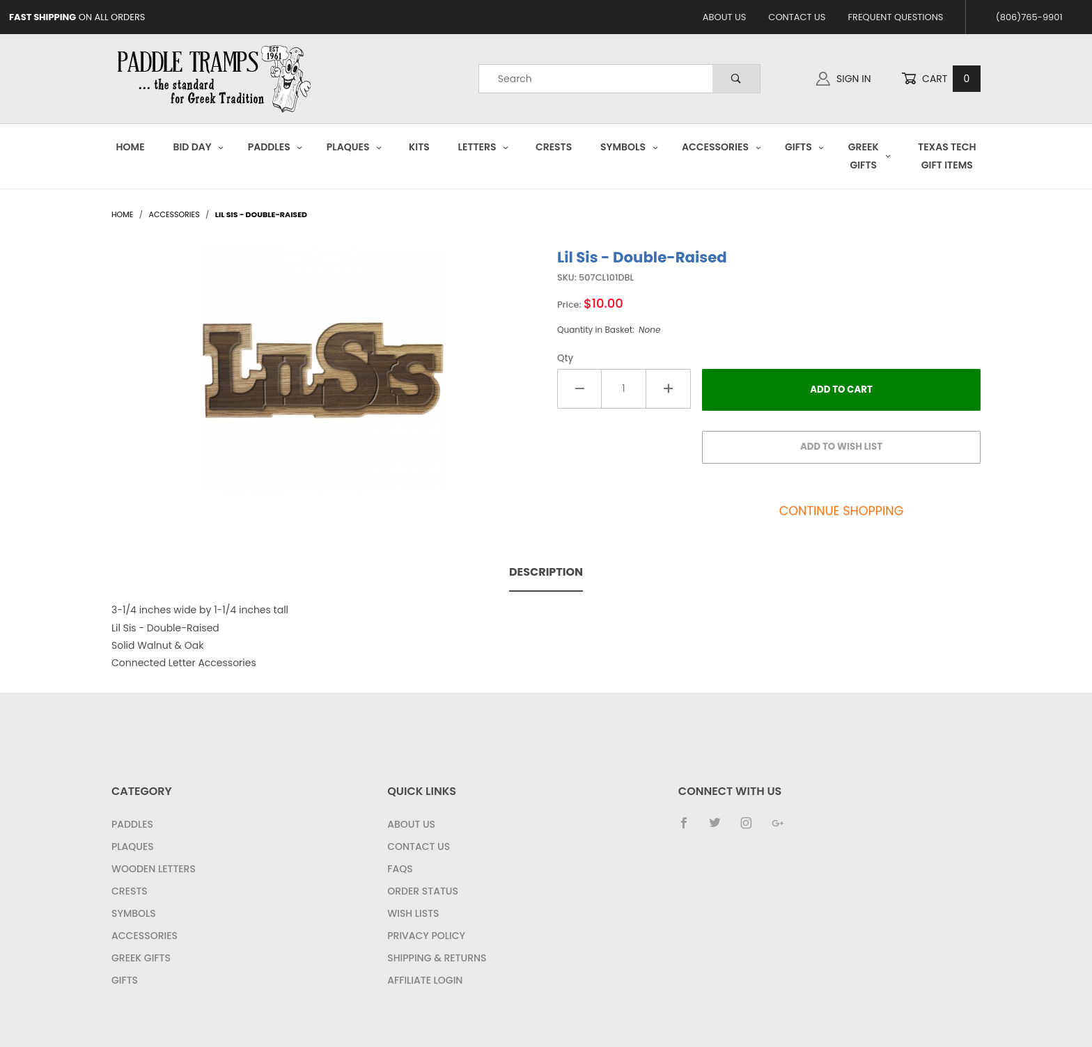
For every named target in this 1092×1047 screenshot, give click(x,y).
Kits (419, 147)
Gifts (805, 147)
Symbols (629, 147)
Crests (554, 147)
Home (130, 147)
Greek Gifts (869, 155)
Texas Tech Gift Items (947, 155)
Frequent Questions (895, 17)
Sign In (843, 79)
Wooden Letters (153, 869)
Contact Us (796, 17)
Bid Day (198, 147)
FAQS (399, 869)
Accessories (721, 147)
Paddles (275, 147)
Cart (941, 79)
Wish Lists (413, 913)
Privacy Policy (426, 936)
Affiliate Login (424, 980)
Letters (483, 147)
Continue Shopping (841, 511)
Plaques (354, 147)
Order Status (422, 891)
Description (546, 572)
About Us (725, 17)
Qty (565, 358)
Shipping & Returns (436, 958)
